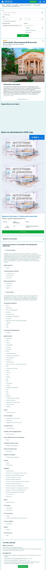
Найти (23, 35)
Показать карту (23, 566)
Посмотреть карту (7, 45)
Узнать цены (23, 232)
